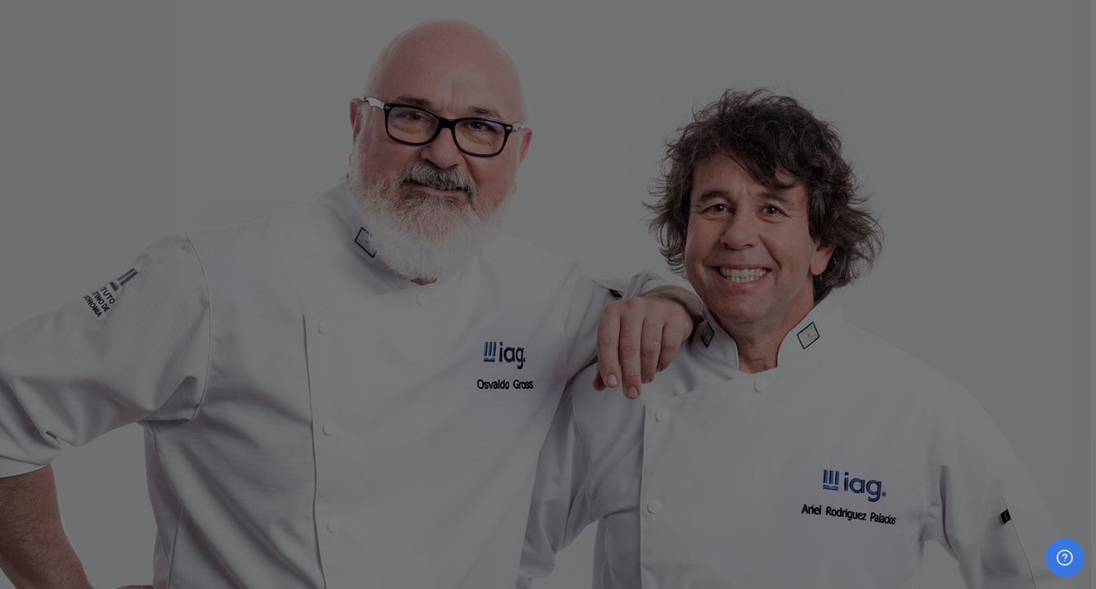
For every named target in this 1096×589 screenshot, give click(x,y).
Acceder (937, 452)
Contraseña (823, 327)
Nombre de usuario (845, 243)
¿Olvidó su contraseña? (1027, 406)
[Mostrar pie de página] (1065, 558)
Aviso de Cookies (937, 556)
